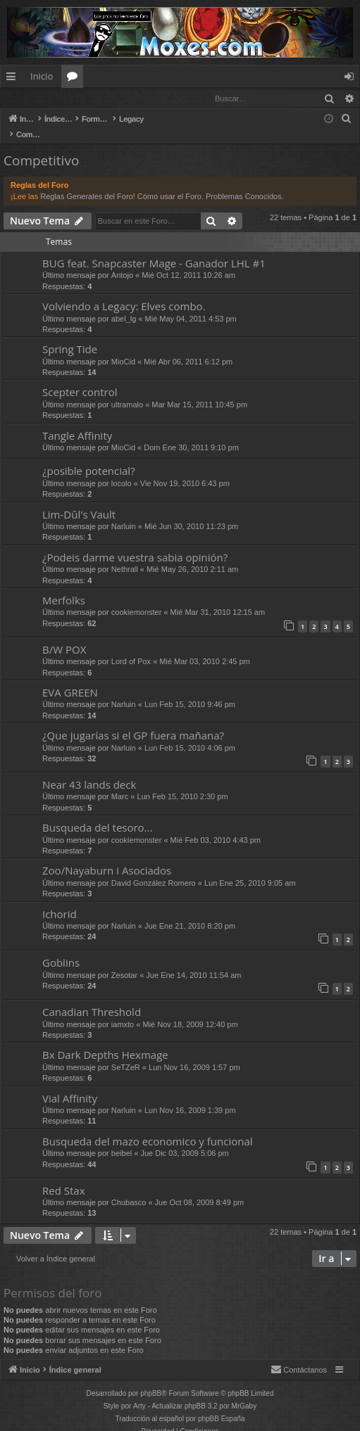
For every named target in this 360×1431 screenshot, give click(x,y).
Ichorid (59, 900)
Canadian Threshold (91, 998)
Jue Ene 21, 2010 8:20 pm (189, 912)
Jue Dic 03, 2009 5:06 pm (184, 1139)
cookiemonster (136, 598)
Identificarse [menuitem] (352, 79)
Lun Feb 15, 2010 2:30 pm (182, 782)
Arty (139, 1392)
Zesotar (124, 961)
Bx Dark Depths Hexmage (105, 1041)
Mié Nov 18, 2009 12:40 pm (189, 1010)
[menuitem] (346, 119)
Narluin (123, 512)
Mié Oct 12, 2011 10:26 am (188, 261)
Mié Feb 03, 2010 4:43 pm (215, 826)
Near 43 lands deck (89, 770)
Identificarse (37, 98)
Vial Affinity (69, 1084)
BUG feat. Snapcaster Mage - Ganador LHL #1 (154, 249)
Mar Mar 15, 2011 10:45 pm (199, 390)
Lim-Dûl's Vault (79, 500)
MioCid (123, 347)
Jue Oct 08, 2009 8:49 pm (199, 1188)
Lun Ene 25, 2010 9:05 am (250, 869)
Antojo (122, 261)
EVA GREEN (70, 678)
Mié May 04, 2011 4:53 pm (191, 304)
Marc (119, 782)
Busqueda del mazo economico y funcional (147, 1127)
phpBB (150, 1379)
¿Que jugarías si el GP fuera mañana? (133, 721)
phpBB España (221, 1404)
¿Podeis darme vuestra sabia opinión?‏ (135, 543)
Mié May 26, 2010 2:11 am (192, 555)
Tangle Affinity (77, 421)
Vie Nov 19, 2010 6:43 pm (185, 469)
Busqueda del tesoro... (97, 813)
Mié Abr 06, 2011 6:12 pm (188, 347)
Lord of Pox (131, 647)
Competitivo (41, 146)
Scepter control (80, 378)
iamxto (122, 1010)
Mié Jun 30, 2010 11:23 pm (191, 512)
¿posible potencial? (88, 457)
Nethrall (124, 555)
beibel (121, 1139)
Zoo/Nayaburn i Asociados (106, 856)
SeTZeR (125, 1053)
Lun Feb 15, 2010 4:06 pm (189, 734)
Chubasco (129, 1188)
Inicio (41, 76)
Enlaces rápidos (14, 79)
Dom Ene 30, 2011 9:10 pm (191, 433)
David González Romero (153, 869)
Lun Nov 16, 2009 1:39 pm (190, 1096)
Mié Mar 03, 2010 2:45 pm (204, 647)
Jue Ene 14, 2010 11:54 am (193, 961)
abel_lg (123, 304)
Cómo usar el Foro (169, 182)
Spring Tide (69, 335)
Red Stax (63, 1176)
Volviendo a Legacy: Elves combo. (124, 292)
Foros (75, 79)
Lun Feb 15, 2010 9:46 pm (189, 690)
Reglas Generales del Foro (86, 182)
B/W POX (64, 635)
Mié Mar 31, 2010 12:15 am (218, 598)
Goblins (61, 948)
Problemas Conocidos (244, 182)
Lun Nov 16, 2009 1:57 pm (194, 1053)
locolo (121, 469)
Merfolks (63, 586)
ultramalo (127, 390)
